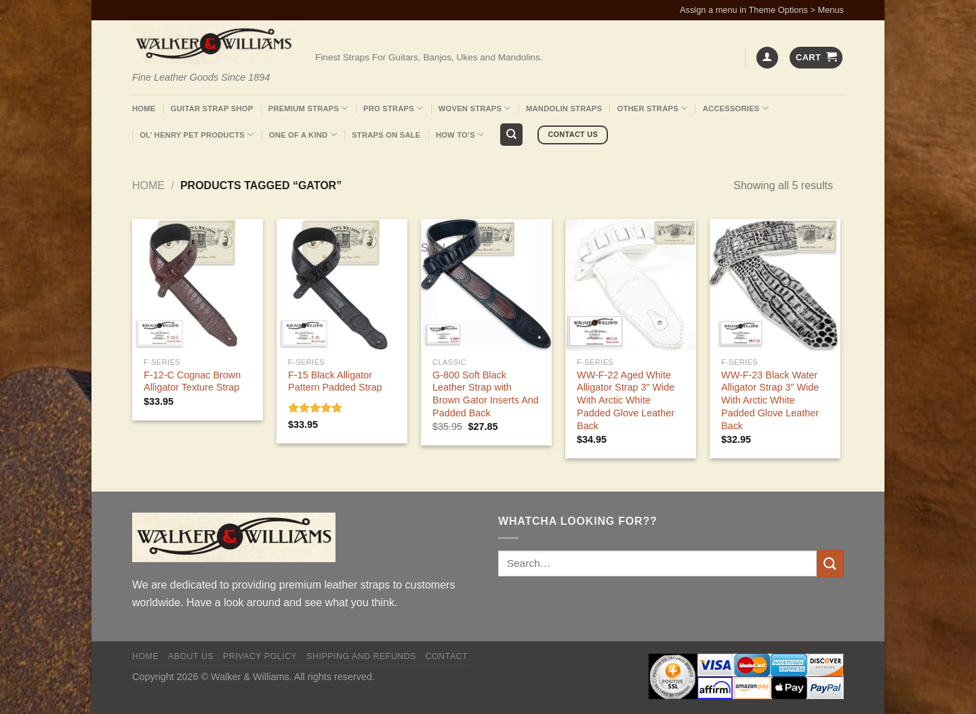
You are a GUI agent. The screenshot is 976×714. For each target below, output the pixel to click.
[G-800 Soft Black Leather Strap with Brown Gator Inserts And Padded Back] (486, 284)
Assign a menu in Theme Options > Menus (762, 10)
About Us (191, 656)
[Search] (511, 134)
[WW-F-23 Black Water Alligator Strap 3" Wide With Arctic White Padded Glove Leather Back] (775, 284)
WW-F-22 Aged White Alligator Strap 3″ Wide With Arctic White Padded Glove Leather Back (625, 400)
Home (143, 108)
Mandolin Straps (564, 108)
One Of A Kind (303, 134)
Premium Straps (308, 108)
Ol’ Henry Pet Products (196, 134)
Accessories (736, 108)
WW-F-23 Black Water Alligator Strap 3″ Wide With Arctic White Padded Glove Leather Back (770, 400)
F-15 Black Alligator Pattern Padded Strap (335, 381)
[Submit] (830, 563)
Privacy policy (260, 656)
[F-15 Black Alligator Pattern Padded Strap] (342, 284)
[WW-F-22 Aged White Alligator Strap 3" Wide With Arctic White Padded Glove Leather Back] (630, 284)
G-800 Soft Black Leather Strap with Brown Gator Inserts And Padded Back (485, 394)
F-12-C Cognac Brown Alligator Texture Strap (192, 381)
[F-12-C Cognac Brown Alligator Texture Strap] (197, 284)
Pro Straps (393, 108)
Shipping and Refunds (361, 656)
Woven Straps (475, 108)
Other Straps (652, 108)
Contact (447, 656)
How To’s (460, 134)
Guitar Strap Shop (212, 108)
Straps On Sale (386, 135)
